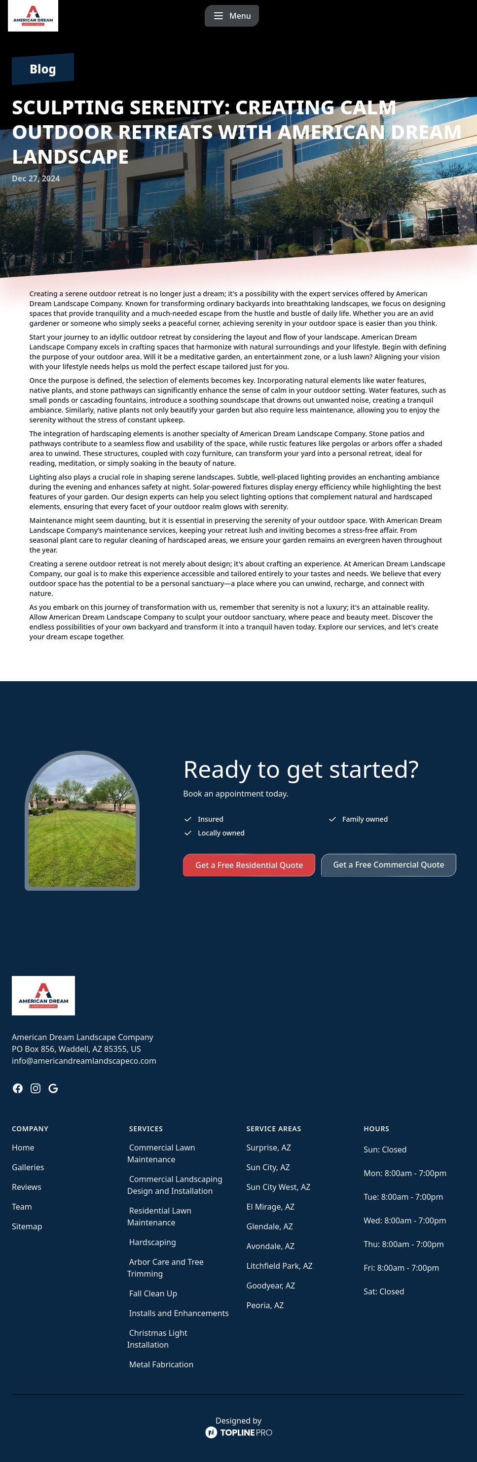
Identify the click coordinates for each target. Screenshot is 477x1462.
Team (22, 1206)
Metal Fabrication (161, 1364)
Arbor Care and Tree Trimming (165, 1267)
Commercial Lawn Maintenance (161, 1153)
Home (23, 1147)
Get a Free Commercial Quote (388, 864)
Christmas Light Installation (157, 1338)
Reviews (26, 1187)
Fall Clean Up (153, 1293)
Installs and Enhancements (179, 1313)
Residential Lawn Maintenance (159, 1216)
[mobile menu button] (442, 16)
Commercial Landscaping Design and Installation (174, 1185)
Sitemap (27, 1226)
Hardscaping (152, 1242)
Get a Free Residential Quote (249, 865)
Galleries (28, 1167)
